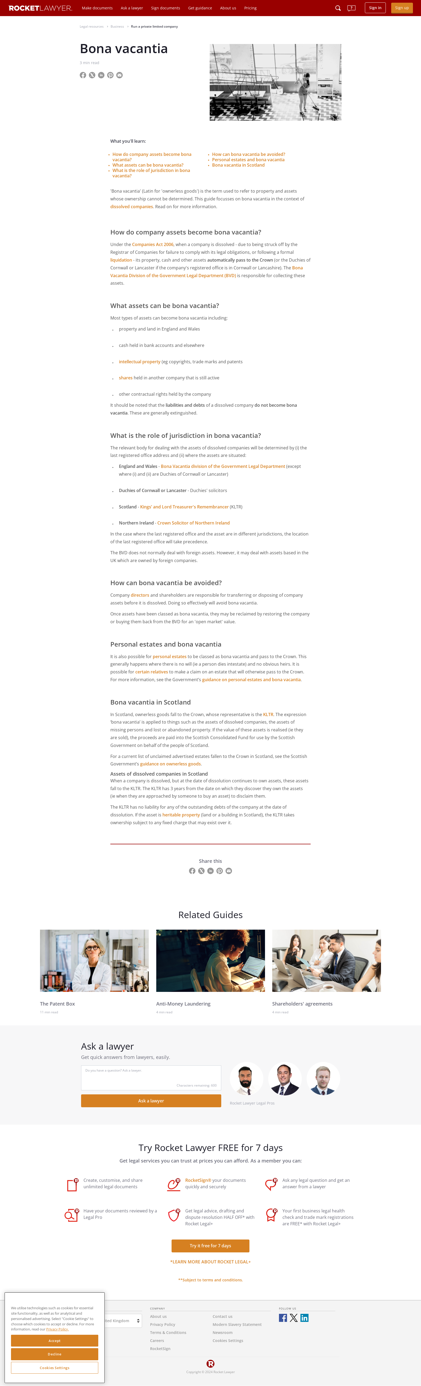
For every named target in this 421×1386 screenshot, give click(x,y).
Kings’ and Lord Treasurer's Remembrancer (184, 507)
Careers (157, 1340)
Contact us (223, 1316)
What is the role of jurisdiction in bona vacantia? (151, 173)
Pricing (250, 7)
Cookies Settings (55, 1367)
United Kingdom (114, 1320)
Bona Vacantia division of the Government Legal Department (223, 466)
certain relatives (151, 672)
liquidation (121, 260)
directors (140, 595)
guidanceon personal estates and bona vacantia (251, 680)
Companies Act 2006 (152, 244)
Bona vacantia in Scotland (238, 165)
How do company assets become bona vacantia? (151, 157)
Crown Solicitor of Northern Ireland (193, 523)
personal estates (170, 656)
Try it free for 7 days (210, 1246)
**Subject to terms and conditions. (210, 1279)
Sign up (402, 7)
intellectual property (140, 362)
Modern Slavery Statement (237, 1324)
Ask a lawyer (132, 7)
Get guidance (200, 7)
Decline (54, 1354)
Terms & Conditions (168, 1332)
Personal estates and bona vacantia (248, 160)
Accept (55, 1340)
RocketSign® (198, 1180)
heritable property (181, 815)
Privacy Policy (162, 1324)
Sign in (375, 7)
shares (126, 378)
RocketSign (160, 1348)
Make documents (97, 7)
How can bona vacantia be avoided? (248, 154)
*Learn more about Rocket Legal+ (210, 1262)
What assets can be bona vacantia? (147, 165)
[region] (54, 1337)
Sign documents (165, 7)
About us (228, 7)
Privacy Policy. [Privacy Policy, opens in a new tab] (57, 1329)
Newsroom (223, 1332)
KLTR (268, 714)
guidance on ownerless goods (170, 764)
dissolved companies (131, 207)
